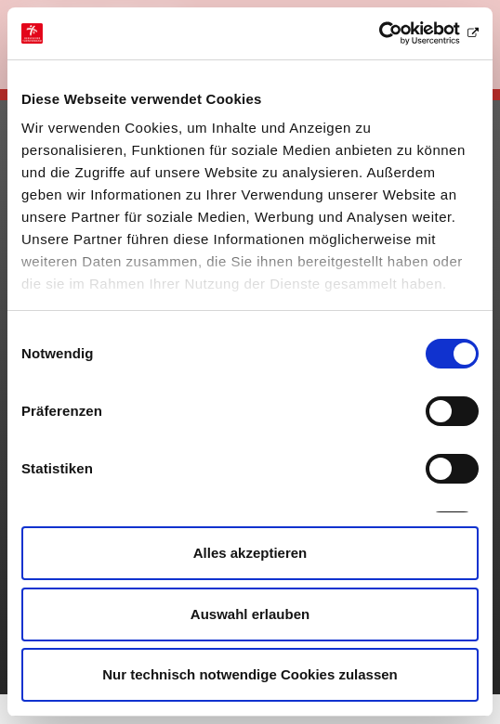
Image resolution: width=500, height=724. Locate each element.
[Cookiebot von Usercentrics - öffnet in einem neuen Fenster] (397, 33)
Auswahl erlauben (250, 614)
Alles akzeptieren (250, 553)
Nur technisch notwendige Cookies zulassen (250, 674)
